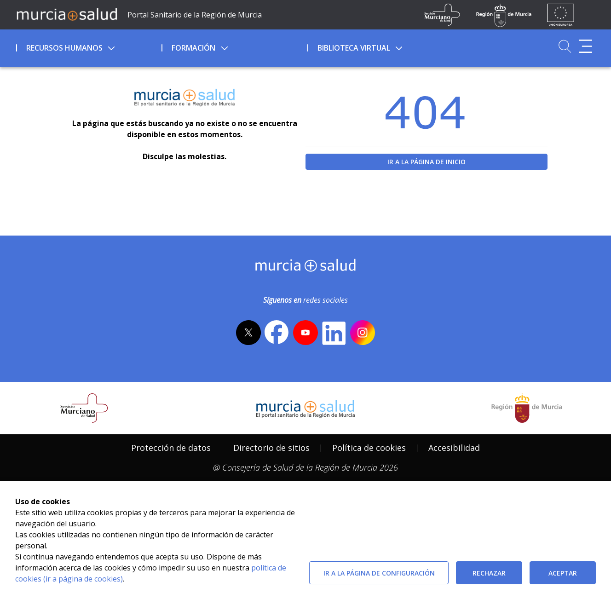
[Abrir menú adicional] (585, 46)
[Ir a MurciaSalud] (66, 14)
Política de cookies (369, 447)
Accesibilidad (454, 447)
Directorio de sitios (271, 447)
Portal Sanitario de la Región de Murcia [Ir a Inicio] (194, 15)
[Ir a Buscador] (564, 46)
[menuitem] (88, 46)
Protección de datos (171, 447)
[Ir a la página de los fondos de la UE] (560, 15)
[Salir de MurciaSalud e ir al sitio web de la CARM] (527, 408)
